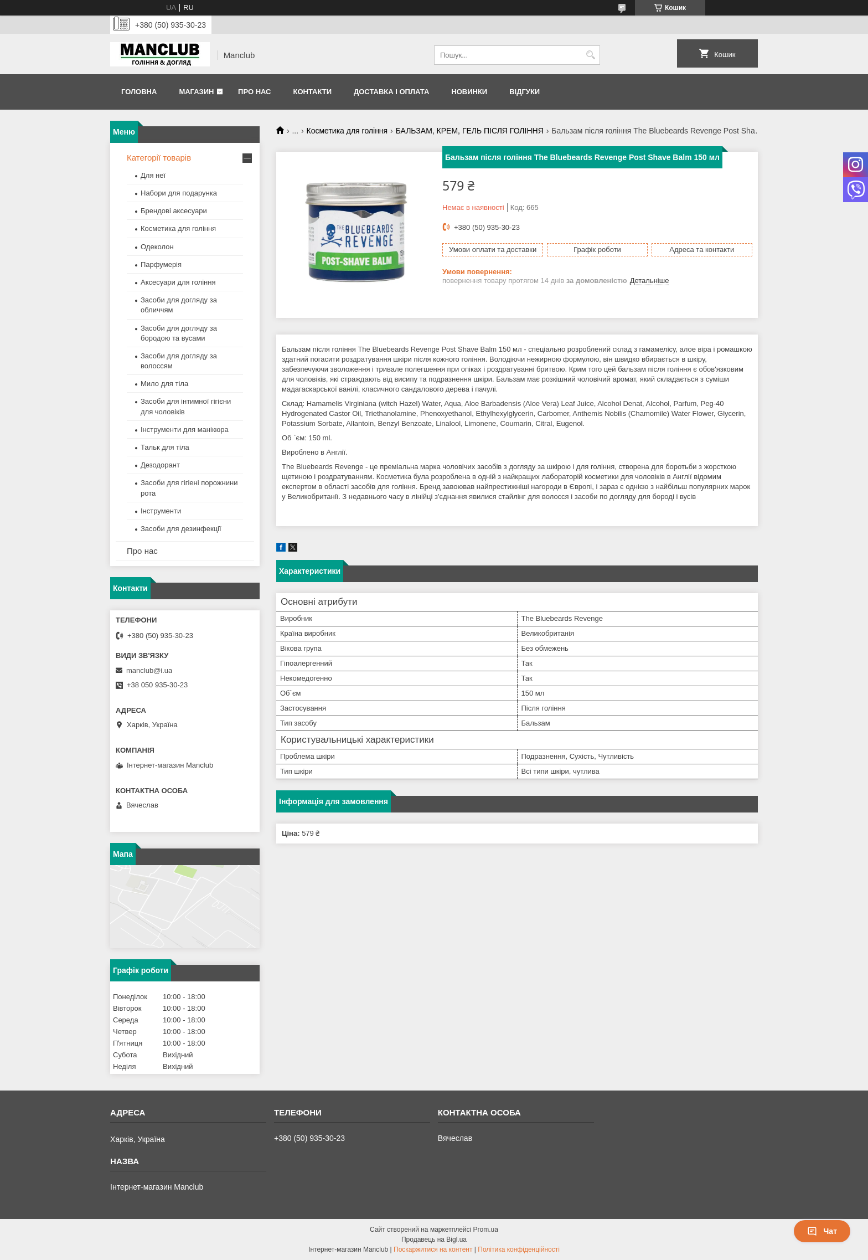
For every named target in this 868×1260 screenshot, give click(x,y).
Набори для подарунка (179, 193)
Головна (139, 92)
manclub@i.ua (149, 670)
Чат (822, 1231)
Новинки (469, 92)
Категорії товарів (159, 157)
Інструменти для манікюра (185, 429)
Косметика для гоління (347, 130)
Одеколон (157, 247)
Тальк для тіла (165, 447)
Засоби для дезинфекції (181, 528)
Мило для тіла (164, 383)
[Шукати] (590, 55)
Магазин (196, 92)
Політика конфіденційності (519, 1249)
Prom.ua (485, 1229)
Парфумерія (161, 264)
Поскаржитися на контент (433, 1249)
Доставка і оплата (391, 92)
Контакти (312, 92)
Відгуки (524, 92)
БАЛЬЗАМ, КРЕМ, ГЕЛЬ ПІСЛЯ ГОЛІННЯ (470, 130)
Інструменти (161, 511)
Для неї (153, 175)
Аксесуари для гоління (178, 282)
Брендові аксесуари (174, 211)
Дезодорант (160, 465)
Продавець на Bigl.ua (434, 1239)
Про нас (254, 92)
